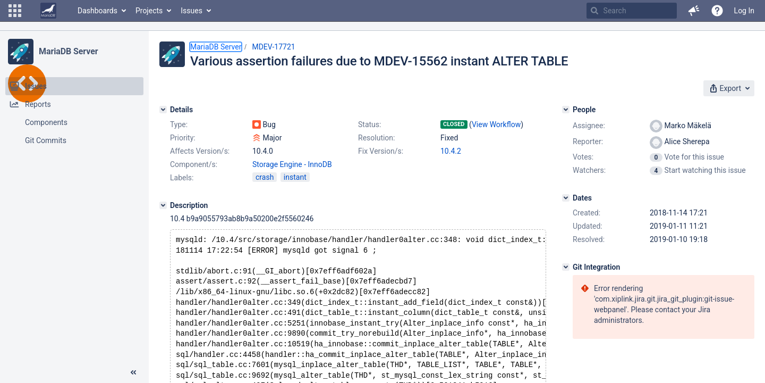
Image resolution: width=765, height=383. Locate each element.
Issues (191, 10)
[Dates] (566, 198)
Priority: (183, 138)
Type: (179, 124)
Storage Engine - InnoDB (292, 164)
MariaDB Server (68, 51)
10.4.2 (450, 151)
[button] (14, 10)
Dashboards (97, 10)
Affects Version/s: (200, 151)
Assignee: (589, 125)
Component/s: (193, 164)
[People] (566, 109)
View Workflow (496, 124)
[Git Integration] (566, 267)
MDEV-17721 (273, 47)
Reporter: (588, 141)
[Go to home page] (48, 10)
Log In (744, 10)
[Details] (163, 109)
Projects (149, 10)
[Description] (163, 205)
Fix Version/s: (380, 151)
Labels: (181, 177)
